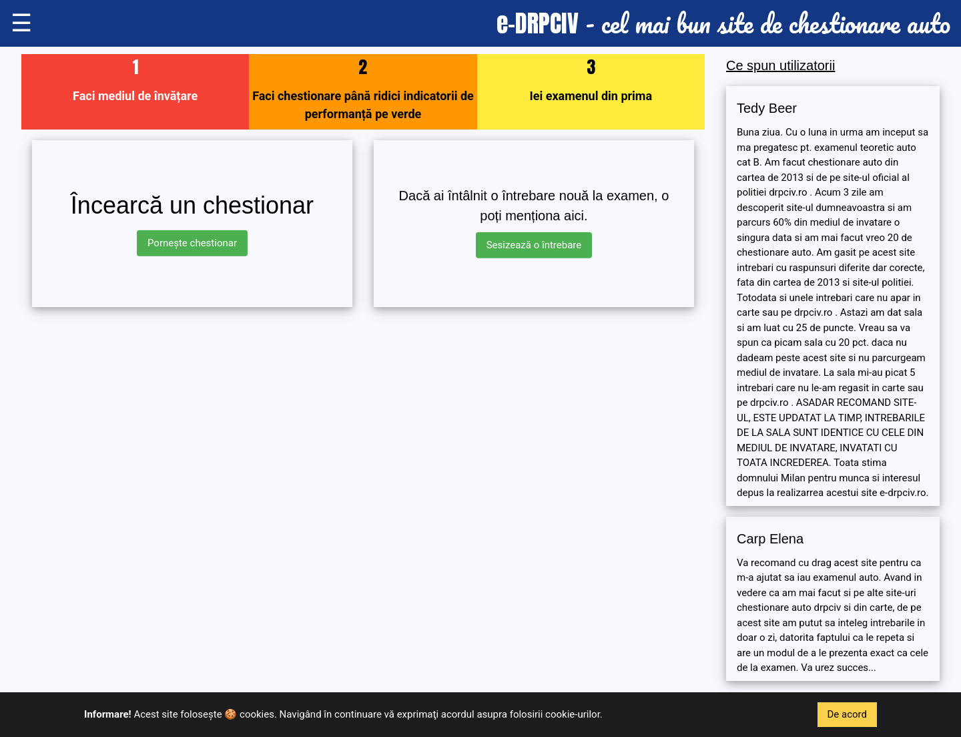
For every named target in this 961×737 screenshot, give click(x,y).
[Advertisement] (363, 411)
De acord (848, 714)
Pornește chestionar (192, 243)
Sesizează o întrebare (534, 245)
